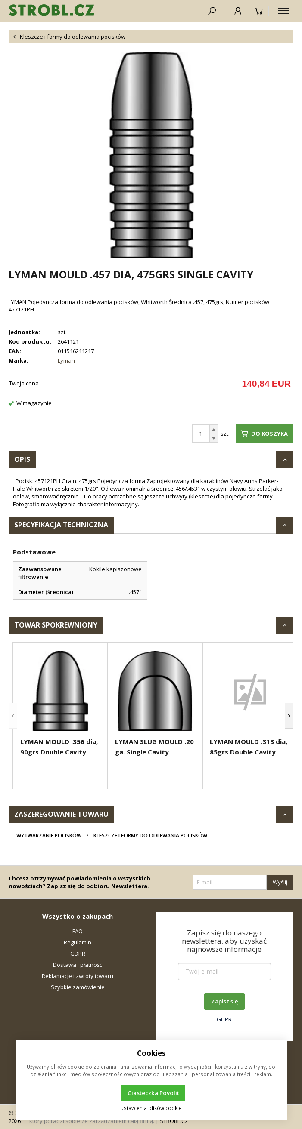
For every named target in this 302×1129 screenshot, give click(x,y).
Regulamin (77, 942)
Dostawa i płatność (77, 965)
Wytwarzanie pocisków (48, 835)
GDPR (77, 953)
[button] (13, 716)
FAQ (77, 931)
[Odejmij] (213, 438)
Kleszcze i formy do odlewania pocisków (150, 835)
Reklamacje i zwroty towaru (77, 976)
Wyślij (280, 882)
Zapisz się (224, 1001)
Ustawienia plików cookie (151, 1107)
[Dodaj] (213, 429)
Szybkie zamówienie (78, 987)
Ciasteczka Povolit (153, 1093)
